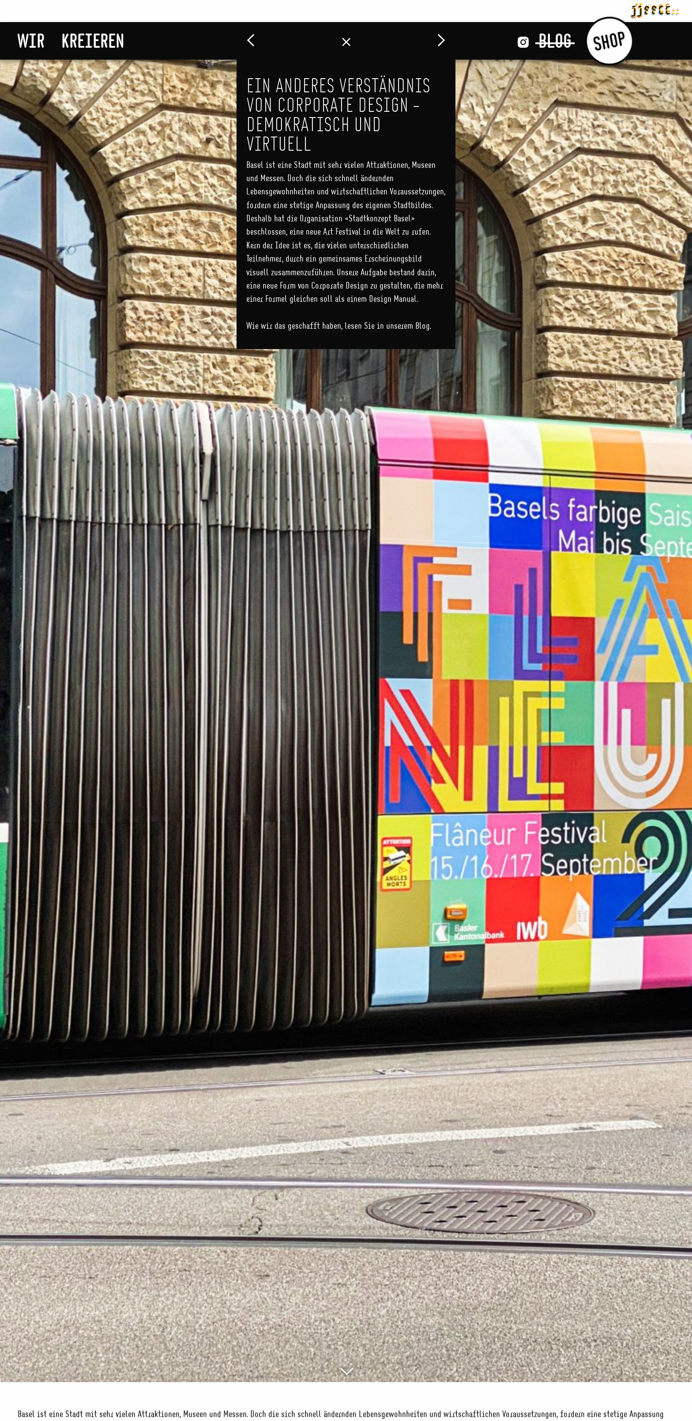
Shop (609, 41)
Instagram (523, 42)
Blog (555, 40)
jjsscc (654, 9)
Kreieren (92, 40)
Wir (31, 40)
